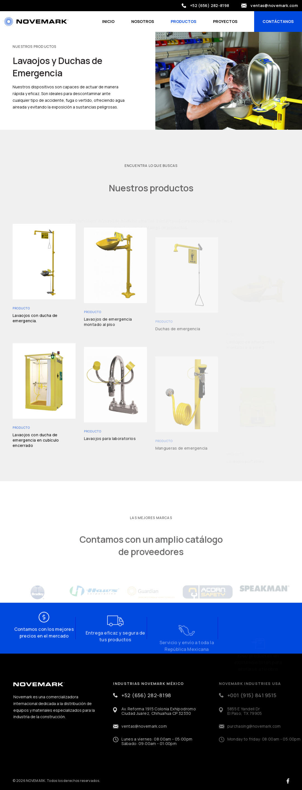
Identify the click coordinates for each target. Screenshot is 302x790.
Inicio (108, 21)
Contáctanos (278, 21)
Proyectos (225, 21)
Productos (183, 21)
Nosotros (142, 21)
